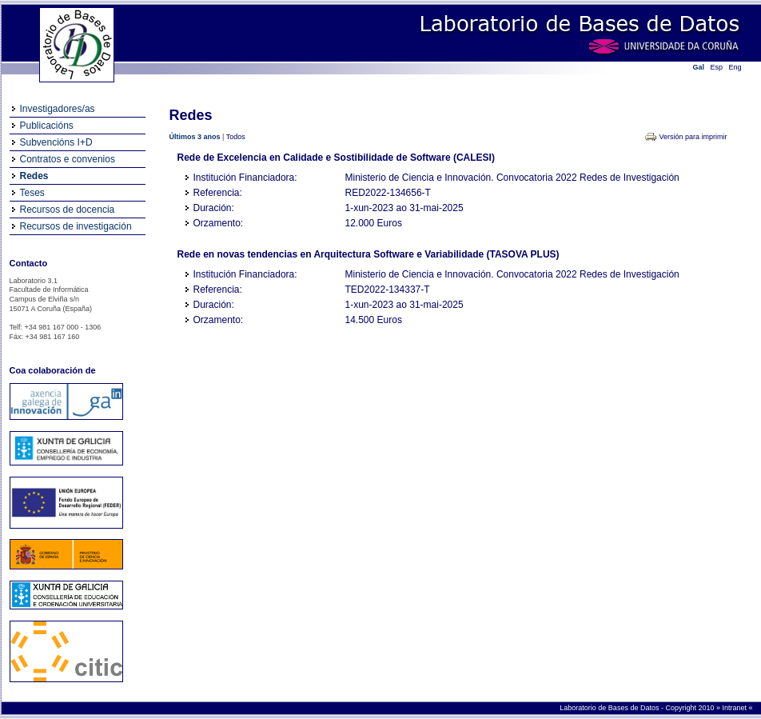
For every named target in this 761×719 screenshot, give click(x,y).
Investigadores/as (57, 108)
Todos (235, 137)
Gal (699, 67)
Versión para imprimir (693, 137)
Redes (34, 176)
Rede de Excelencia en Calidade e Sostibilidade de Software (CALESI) (336, 157)
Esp (717, 67)
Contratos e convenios (67, 159)
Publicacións (47, 125)
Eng (735, 67)
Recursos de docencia (67, 209)
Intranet (735, 708)
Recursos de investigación (76, 226)
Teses (32, 192)
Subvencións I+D (56, 142)
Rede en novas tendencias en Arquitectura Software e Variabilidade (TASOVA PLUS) (368, 254)
